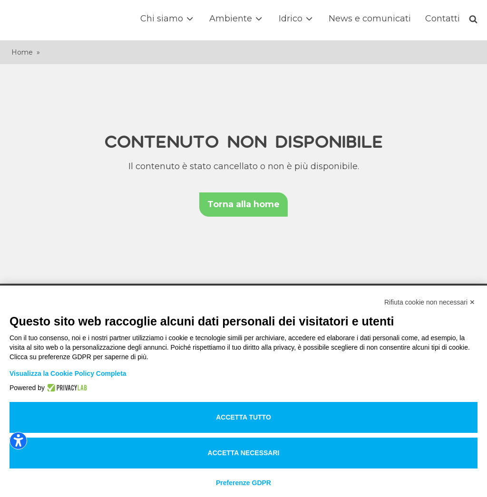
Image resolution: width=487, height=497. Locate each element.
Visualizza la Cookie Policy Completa (68, 373)
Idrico (296, 18)
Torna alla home (243, 204)
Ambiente (236, 18)
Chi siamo (167, 18)
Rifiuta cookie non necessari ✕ (429, 302)
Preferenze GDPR (243, 483)
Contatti (442, 18)
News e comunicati (370, 18)
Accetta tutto (243, 417)
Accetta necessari (244, 453)
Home (22, 52)
